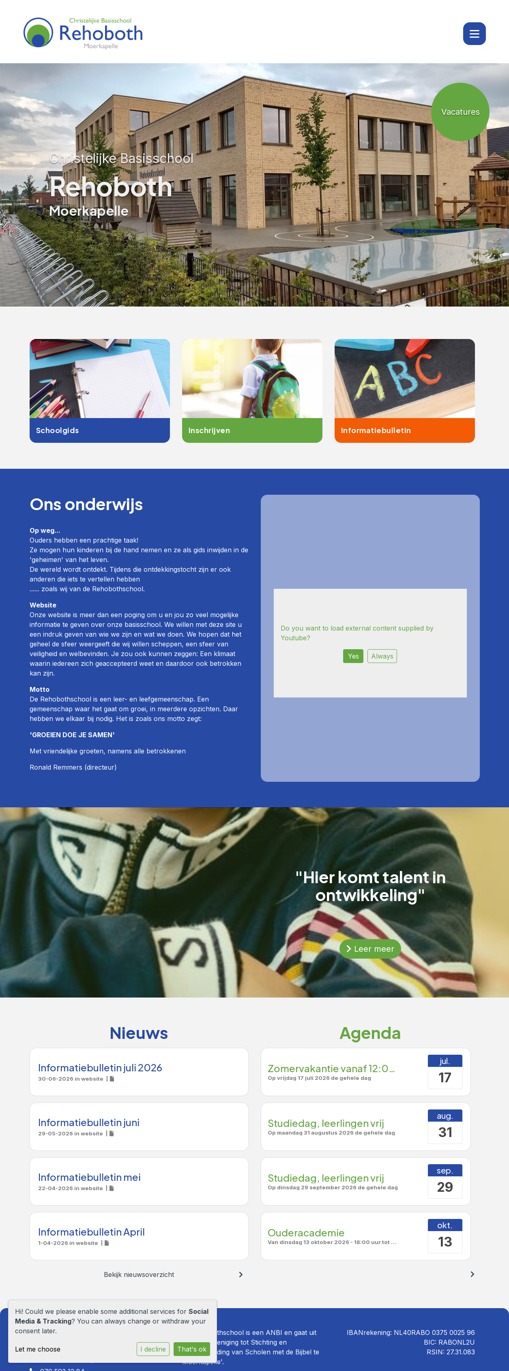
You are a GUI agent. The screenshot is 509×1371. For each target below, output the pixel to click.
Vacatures (460, 112)
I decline (153, 1349)
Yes (353, 656)
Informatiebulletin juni (89, 1122)
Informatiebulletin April (91, 1231)
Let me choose (37, 1349)
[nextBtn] (241, 1274)
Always (382, 656)
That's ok (191, 1349)
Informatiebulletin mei (89, 1177)
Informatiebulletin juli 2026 (100, 1067)
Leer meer (370, 949)
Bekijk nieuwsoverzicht (139, 1274)
